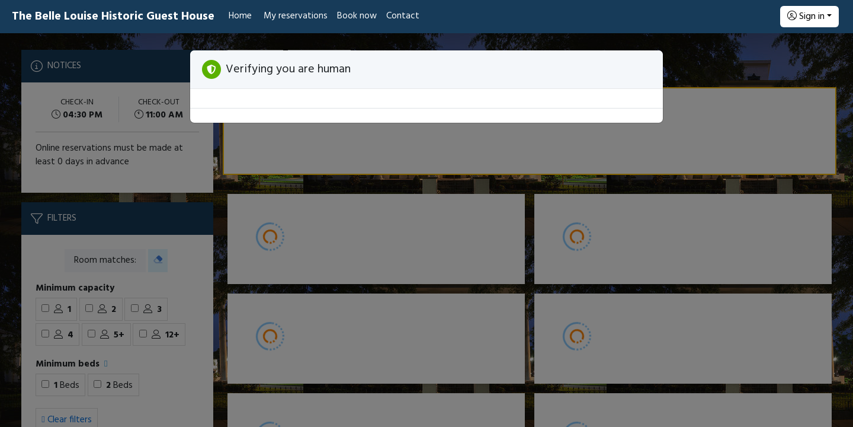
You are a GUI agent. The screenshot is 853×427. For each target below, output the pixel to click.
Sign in (806, 16)
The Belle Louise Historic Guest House (113, 16)
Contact (402, 16)
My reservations (296, 16)
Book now (357, 16)
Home (240, 16)
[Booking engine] (426, 230)
